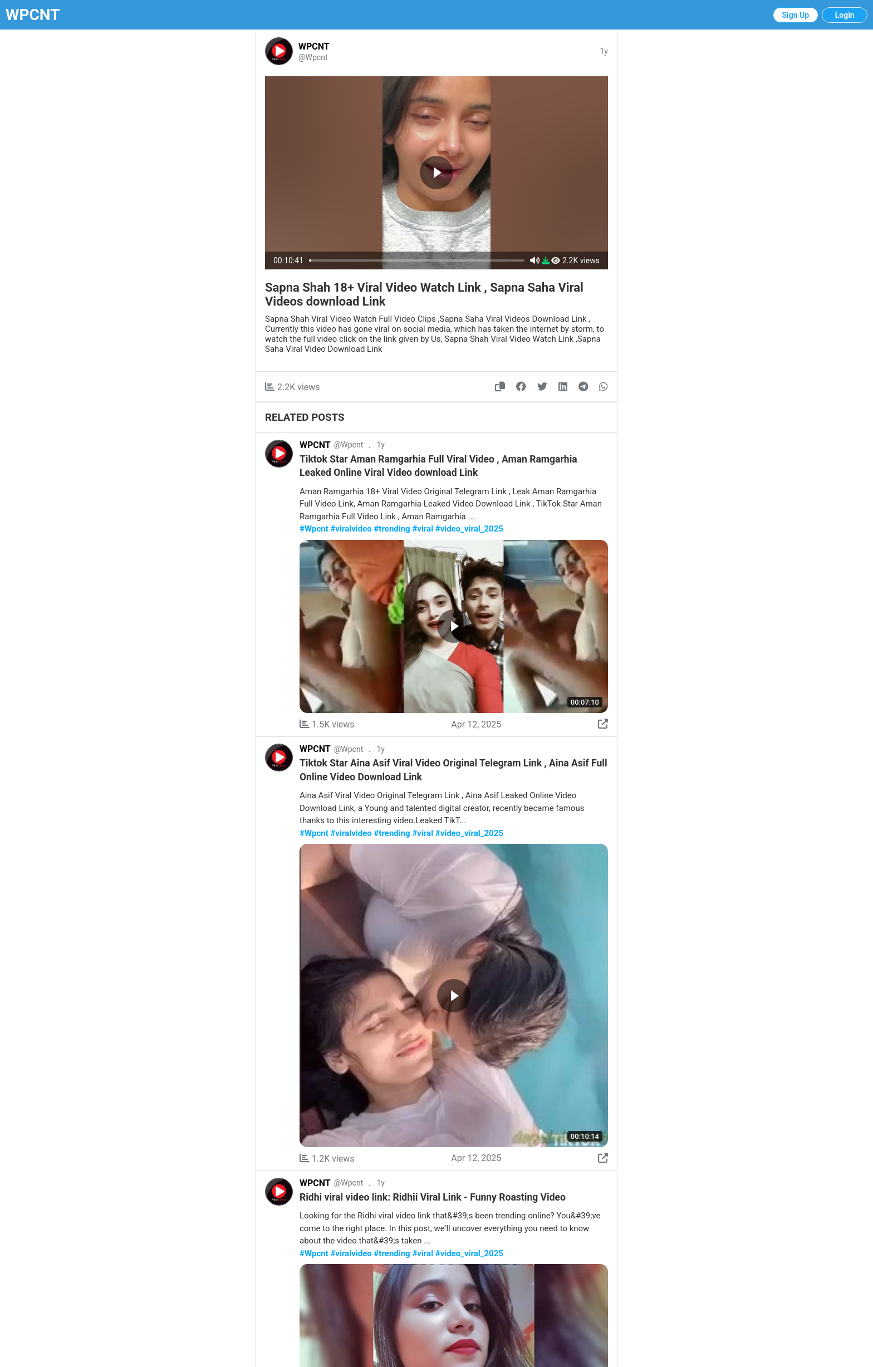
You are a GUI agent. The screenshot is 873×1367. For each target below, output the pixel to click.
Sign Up (796, 15)
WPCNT (33, 15)
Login (845, 15)
